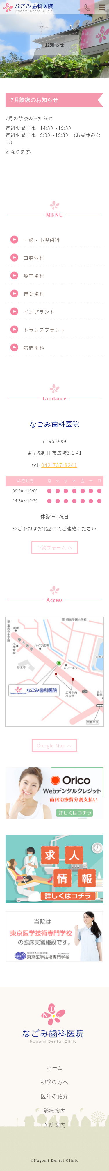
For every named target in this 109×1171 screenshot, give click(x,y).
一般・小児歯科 (42, 239)
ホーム (55, 1068)
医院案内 (55, 1125)
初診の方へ (54, 1082)
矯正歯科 (34, 275)
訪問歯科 (34, 347)
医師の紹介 (54, 1096)
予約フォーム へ (55, 547)
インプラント (39, 311)
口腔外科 (34, 257)
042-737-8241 (59, 465)
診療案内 (55, 1110)
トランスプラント (44, 329)
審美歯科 (34, 293)
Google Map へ (54, 745)
